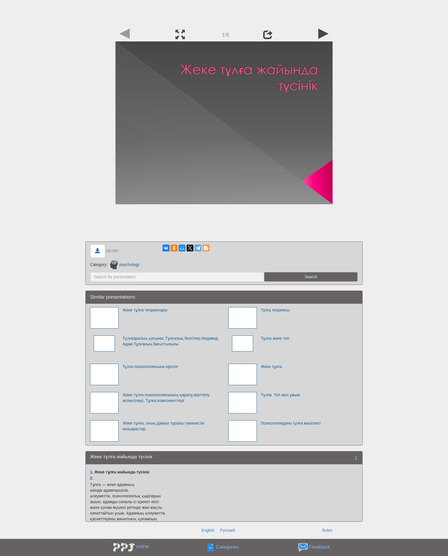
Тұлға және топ (275, 338)
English (208, 530)
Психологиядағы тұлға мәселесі (291, 423)
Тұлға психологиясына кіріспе (150, 366)
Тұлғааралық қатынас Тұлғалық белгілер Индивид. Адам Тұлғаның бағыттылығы (171, 341)
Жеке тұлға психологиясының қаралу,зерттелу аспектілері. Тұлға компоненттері (166, 398)
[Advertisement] (224, 13)
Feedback (319, 547)
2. (91, 478)
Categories (227, 547)
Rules (327, 530)
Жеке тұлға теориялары (145, 310)
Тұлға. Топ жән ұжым (280, 395)
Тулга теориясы (275, 310)
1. (91, 472)
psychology (124, 264)
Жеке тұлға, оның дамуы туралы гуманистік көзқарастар (163, 426)
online (142, 546)
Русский (227, 530)
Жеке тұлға (271, 366)
